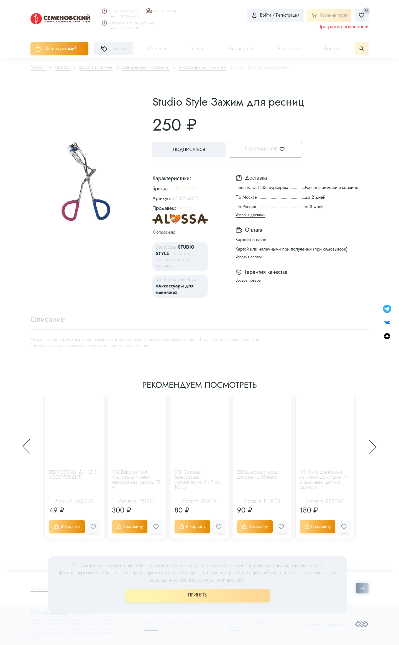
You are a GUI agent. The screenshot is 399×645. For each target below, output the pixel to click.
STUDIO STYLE (184, 188)
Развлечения (241, 48)
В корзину (67, 527)
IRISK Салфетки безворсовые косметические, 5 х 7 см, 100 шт (198, 480)
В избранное (268, 149)
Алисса (185, 208)
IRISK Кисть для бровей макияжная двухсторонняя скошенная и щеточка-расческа (323, 480)
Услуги (197, 48)
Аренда (332, 48)
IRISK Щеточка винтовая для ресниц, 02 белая (258, 475)
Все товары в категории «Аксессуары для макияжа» (175, 256)
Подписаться (188, 149)
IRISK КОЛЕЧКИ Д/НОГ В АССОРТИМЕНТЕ (73, 475)
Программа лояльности (343, 26)
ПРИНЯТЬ (197, 595)
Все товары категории (176, 286)
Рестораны (289, 48)
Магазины (157, 48)
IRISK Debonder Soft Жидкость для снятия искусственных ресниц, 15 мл (136, 480)
